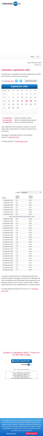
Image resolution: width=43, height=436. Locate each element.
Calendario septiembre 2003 (22, 361)
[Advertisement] (21, 30)
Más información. (11, 433)
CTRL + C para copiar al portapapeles (21, 369)
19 (31, 101)
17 (22, 101)
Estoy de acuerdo (31, 433)
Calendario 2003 (8, 81)
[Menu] (38, 56)
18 (26, 101)
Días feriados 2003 (21, 141)
